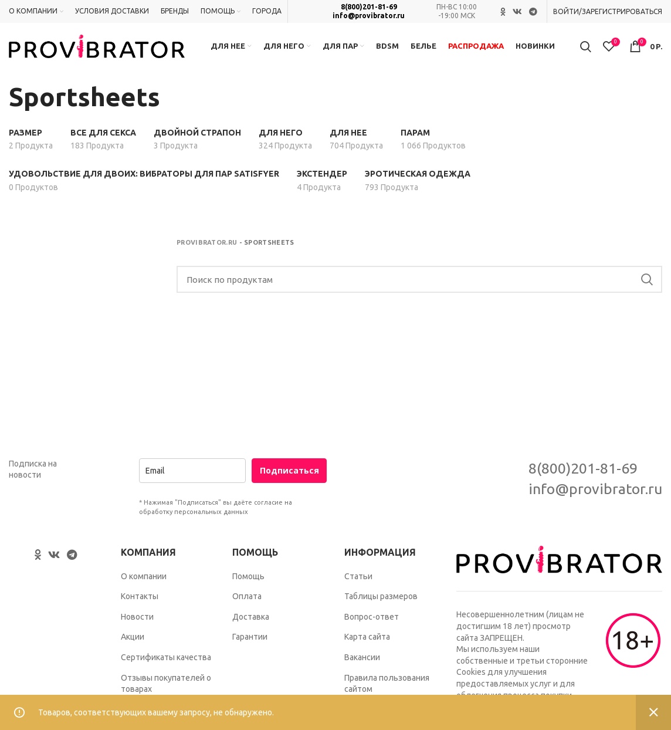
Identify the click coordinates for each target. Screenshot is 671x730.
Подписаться (289, 476)
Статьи (358, 582)
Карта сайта (367, 643)
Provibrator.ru (207, 248)
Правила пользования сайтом (386, 690)
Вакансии (362, 663)
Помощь (248, 582)
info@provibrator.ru (369, 15)
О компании (144, 582)
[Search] (419, 286)
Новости (137, 623)
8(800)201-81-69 (369, 7)
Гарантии (249, 643)
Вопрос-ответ (371, 623)
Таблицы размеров (381, 602)
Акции (132, 643)
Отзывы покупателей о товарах (166, 690)
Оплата (247, 602)
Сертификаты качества (166, 663)
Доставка (250, 623)
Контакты (139, 602)
